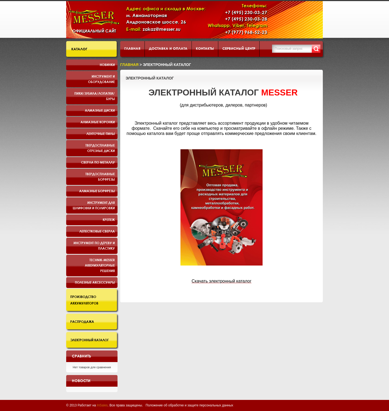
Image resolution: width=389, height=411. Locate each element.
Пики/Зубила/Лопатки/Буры (94, 96)
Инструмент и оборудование (101, 79)
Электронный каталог (89, 340)
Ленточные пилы (100, 133)
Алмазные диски (100, 110)
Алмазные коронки (98, 122)
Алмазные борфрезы (97, 191)
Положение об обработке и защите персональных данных (189, 405)
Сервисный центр (238, 48)
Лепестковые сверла (97, 231)
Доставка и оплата (168, 48)
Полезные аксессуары (95, 282)
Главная (132, 48)
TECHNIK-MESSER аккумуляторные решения (100, 265)
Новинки (107, 64)
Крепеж (109, 219)
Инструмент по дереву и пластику (94, 245)
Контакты (205, 48)
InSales (102, 405)
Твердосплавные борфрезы (100, 176)
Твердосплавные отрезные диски (100, 148)
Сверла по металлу (98, 162)
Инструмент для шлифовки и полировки (94, 205)
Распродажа (82, 321)
